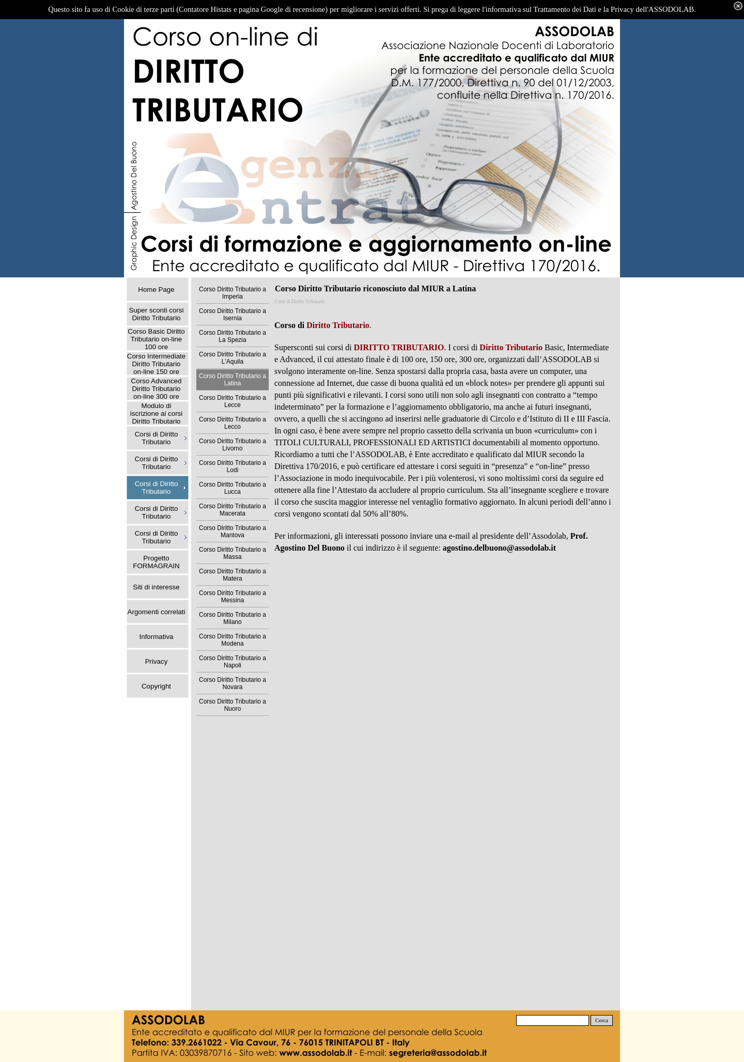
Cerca (601, 1020)
